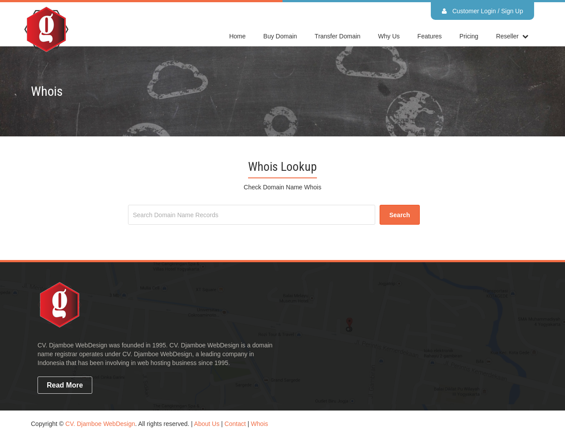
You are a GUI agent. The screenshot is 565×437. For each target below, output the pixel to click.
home (237, 36)
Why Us (389, 36)
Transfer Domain (338, 36)
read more (65, 385)
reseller (507, 36)
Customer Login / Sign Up (482, 11)
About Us (207, 423)
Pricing (469, 36)
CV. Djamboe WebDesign (100, 423)
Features (430, 36)
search (399, 214)
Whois (259, 423)
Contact (235, 423)
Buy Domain (280, 36)
